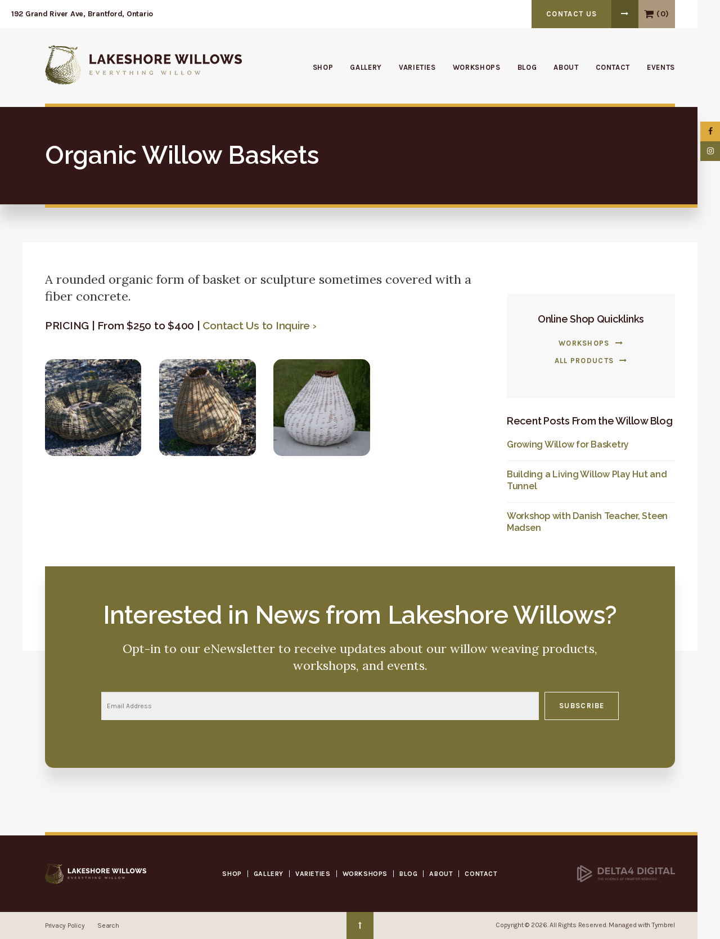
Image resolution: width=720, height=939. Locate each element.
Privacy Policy (64, 925)
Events (661, 67)
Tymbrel (663, 925)
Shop (323, 67)
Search (108, 925)
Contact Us (571, 14)
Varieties (417, 67)
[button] (93, 406)
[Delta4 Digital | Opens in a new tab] (626, 873)
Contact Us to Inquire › (259, 325)
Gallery (366, 67)
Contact (613, 67)
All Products (584, 360)
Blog (527, 67)
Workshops (477, 67)
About (566, 67)
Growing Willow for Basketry (568, 444)
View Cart (649, 14)
